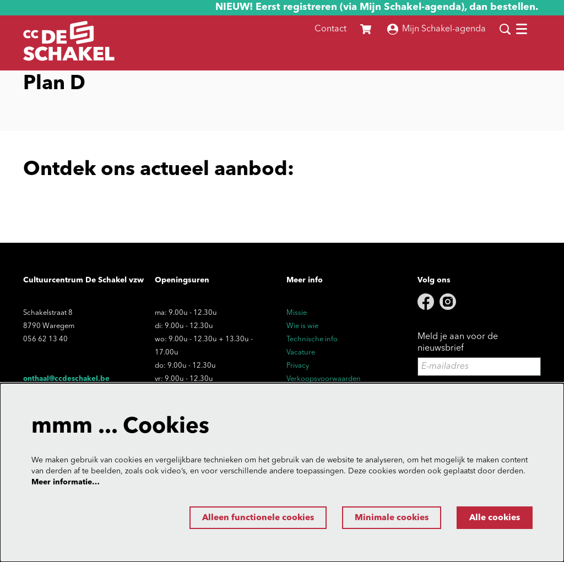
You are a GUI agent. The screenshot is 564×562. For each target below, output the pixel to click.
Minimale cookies (387, 518)
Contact (330, 29)
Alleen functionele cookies (250, 518)
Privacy (297, 365)
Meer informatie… (65, 481)
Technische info (312, 339)
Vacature (300, 352)
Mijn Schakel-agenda (436, 29)
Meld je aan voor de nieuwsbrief (457, 342)
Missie (296, 313)
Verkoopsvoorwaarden (323, 379)
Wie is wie (302, 326)
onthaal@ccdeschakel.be (66, 379)
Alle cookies (493, 518)
